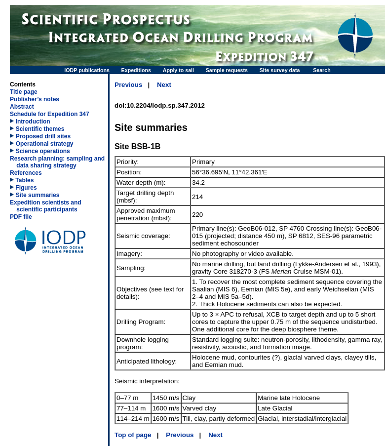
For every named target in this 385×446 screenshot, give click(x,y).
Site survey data (280, 70)
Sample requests (227, 70)
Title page (24, 91)
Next (164, 84)
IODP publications (87, 70)
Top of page (133, 435)
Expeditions (136, 70)
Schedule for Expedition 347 (49, 114)
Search (322, 70)
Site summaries (38, 195)
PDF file (21, 216)
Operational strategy (45, 143)
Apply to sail (178, 70)
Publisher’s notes (34, 99)
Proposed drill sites (43, 136)
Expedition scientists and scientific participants (45, 206)
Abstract (22, 106)
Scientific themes (40, 128)
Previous (128, 84)
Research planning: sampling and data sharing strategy (57, 162)
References (26, 172)
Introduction (33, 121)
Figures (23, 187)
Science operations (43, 151)
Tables (22, 180)
